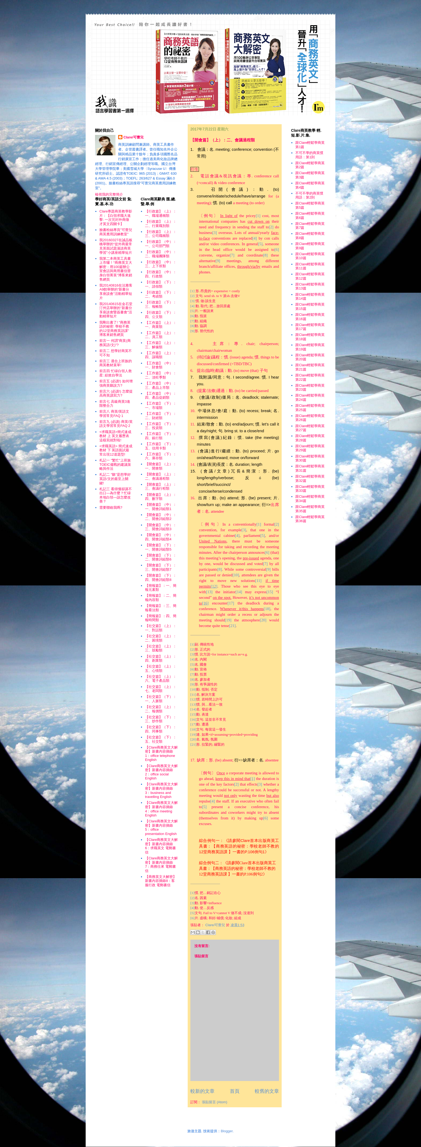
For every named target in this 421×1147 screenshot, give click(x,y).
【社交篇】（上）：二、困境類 (160, 638)
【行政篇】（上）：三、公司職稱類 (160, 234)
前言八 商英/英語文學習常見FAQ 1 (114, 413)
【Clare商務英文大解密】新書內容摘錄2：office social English (161, 772)
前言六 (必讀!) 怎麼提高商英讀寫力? (116, 393)
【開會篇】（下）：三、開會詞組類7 (160, 567)
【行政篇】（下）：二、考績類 (160, 294)
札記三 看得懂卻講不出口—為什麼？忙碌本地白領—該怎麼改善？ (115, 495)
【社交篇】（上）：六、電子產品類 (160, 679)
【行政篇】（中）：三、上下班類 (160, 264)
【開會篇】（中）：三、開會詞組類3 (160, 527)
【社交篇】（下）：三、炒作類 (160, 719)
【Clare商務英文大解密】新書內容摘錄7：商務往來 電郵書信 (161, 864)
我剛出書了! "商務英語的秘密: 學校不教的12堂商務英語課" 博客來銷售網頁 (114, 328)
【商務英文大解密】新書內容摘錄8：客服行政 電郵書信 (160, 881)
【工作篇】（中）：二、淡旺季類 (160, 375)
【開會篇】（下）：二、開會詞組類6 (160, 557)
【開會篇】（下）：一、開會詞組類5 (160, 547)
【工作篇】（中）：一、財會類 (160, 365)
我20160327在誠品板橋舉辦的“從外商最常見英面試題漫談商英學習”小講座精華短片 (115, 246)
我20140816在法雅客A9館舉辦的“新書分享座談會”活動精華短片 (115, 291)
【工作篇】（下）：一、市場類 (160, 405)
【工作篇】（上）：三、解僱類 (160, 345)
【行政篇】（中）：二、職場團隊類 (160, 254)
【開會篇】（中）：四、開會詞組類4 (160, 537)
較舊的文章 (267, 1091)
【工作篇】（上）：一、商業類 (160, 325)
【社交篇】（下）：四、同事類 (160, 729)
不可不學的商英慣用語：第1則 (309, 155)
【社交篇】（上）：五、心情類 (160, 668)
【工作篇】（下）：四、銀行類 (160, 436)
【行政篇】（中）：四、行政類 (160, 274)
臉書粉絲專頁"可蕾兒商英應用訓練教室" (115, 232)
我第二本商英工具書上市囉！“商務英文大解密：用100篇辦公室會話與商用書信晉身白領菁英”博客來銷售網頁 (115, 268)
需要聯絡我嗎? (110, 507)
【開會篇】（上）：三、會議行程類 (160, 486)
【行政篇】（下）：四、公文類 (160, 314)
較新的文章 (202, 1091)
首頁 (234, 1091)
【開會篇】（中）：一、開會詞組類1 (160, 507)
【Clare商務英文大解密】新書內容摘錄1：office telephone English (161, 753)
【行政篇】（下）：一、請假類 (160, 284)
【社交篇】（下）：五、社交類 (160, 739)
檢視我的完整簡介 (109, 194)
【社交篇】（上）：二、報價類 (160, 709)
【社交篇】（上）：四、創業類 (160, 658)
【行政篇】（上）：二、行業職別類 (160, 223)
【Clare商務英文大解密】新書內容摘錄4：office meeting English (161, 809)
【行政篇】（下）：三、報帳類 (160, 304)
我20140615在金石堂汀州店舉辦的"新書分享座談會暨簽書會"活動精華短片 (115, 310)
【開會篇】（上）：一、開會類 (160, 466)
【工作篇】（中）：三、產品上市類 (160, 385)
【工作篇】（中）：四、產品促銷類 (160, 395)
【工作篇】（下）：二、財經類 (160, 416)
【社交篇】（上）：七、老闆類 (160, 689)
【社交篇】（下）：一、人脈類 (160, 699)
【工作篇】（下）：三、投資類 (160, 426)
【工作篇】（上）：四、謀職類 (160, 355)
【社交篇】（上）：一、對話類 (160, 628)
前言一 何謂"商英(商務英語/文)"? (115, 343)
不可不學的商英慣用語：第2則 (309, 195)
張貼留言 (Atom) (214, 1102)
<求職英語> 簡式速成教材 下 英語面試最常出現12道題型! (115, 450)
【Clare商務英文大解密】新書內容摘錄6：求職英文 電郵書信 (161, 846)
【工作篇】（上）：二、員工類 (160, 335)
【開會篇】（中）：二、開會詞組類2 (160, 517)
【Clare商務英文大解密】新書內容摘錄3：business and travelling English (161, 790)
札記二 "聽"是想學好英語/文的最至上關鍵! (115, 478)
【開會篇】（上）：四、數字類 (160, 497)
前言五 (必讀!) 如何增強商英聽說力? (116, 383)
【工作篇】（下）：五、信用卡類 (160, 446)
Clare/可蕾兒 (134, 137)
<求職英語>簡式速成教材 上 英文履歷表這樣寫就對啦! (115, 436)
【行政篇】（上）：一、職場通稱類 (160, 213)
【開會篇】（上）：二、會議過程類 (160, 476)
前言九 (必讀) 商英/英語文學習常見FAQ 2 (116, 424)
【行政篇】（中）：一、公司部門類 (160, 244)
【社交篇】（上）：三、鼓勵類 (160, 648)
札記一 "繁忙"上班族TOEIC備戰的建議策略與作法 (115, 464)
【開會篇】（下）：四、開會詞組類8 (160, 577)
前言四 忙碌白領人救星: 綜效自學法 (115, 373)
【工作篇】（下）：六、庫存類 (160, 456)
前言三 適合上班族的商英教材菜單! (115, 363)
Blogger (227, 1131)
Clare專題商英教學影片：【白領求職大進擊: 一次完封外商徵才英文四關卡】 (115, 217)
